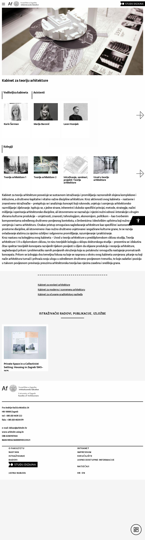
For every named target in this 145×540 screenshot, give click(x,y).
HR (79, 473)
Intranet (83, 448)
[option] (15, 115)
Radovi (13, 459)
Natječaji (83, 466)
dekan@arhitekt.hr (18, 427)
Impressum (84, 452)
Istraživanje (17, 456)
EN (83, 473)
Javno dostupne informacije (96, 459)
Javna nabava (17, 473)
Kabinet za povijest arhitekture (54, 284)
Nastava (14, 452)
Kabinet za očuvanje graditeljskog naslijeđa (60, 294)
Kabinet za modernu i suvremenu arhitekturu (61, 289)
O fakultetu (16, 448)
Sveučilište (84, 456)
